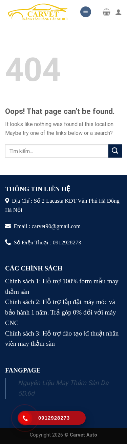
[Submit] (115, 151)
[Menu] (85, 12)
